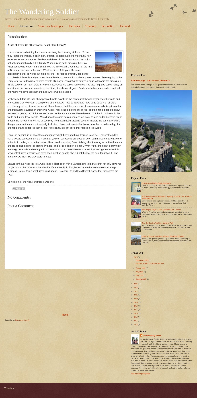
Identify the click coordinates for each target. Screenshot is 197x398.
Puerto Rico (108, 26)
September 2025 (142, 260)
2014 (136, 321)
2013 (136, 324)
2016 (136, 313)
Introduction (26, 26)
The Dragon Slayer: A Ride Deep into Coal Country (161, 210)
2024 (136, 284)
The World (125, 26)
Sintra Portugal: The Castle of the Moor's (150, 80)
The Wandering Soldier (42, 11)
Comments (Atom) (22, 320)
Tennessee (90, 26)
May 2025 (140, 275)
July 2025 (140, 272)
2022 (136, 291)
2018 (136, 306)
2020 (136, 299)
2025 (136, 257)
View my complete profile (140, 374)
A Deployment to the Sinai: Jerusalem (156, 183)
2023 (136, 288)
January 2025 (141, 279)
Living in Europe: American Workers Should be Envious (163, 236)
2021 (136, 295)
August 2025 (141, 268)
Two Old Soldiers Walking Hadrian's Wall (157, 223)
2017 (136, 310)
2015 (136, 317)
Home (11, 26)
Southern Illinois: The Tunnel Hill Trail (149, 263)
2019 (136, 302)
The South (74, 26)
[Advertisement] (65, 291)
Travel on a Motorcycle (50, 26)
